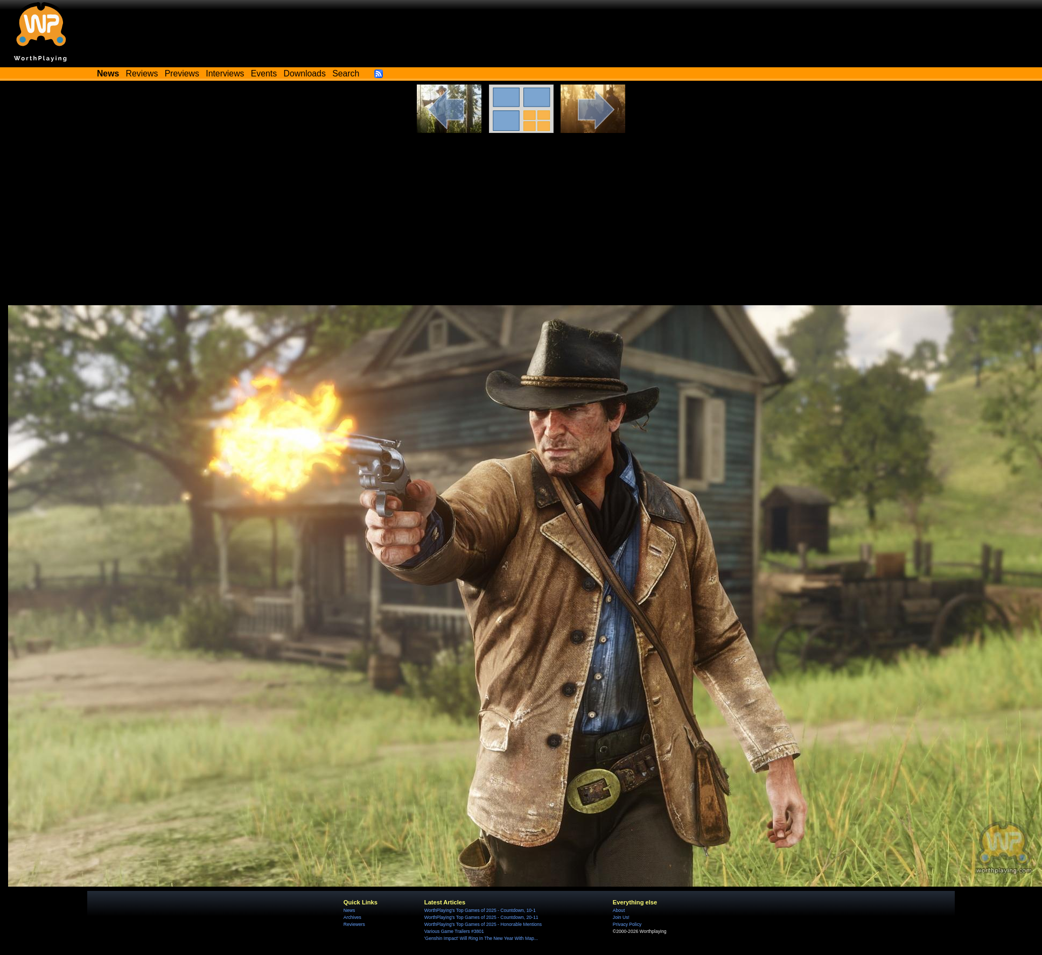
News (349, 910)
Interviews (225, 73)
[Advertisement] (521, 213)
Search (345, 73)
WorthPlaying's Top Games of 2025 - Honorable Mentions (483, 924)
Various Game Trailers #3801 (454, 931)
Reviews (142, 73)
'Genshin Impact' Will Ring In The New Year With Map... (481, 938)
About (619, 910)
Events (264, 73)
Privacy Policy (627, 924)
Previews (182, 73)
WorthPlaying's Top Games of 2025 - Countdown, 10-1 (480, 910)
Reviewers (354, 924)
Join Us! (621, 917)
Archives (352, 917)
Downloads (305, 73)
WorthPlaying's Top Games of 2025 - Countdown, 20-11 (481, 917)
